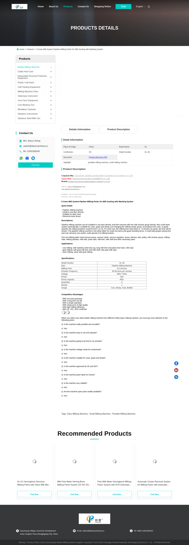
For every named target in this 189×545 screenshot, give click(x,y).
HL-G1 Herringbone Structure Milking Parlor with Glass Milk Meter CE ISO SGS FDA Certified (33, 483)
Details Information (79, 129)
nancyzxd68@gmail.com (76, 187)
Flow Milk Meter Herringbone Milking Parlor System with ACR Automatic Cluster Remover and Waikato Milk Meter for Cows (114, 483)
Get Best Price (132, 116)
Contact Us (83, 6)
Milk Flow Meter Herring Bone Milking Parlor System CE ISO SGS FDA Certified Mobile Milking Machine (73, 483)
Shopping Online (102, 6)
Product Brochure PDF (98, 157)
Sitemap (21, 542)
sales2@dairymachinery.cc (35, 146)
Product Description (118, 129)
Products (67, 6)
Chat (123, 6)
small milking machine (99, 414)
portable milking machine (123, 414)
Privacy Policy (33, 542)
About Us (53, 6)
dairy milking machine (77, 414)
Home (41, 6)
